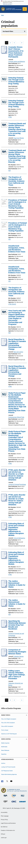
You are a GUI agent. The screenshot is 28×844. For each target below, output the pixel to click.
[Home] (14, 9)
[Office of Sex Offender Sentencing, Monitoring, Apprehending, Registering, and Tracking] (22, 802)
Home (2, 15)
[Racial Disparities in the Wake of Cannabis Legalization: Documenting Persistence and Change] (4, 345)
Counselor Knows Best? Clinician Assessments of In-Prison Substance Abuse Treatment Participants (16, 52)
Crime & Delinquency (19, 538)
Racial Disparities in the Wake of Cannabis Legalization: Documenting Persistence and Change (17, 344)
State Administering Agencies (9, 774)
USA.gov (3, 834)
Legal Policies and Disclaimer (8, 823)
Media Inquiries (5, 743)
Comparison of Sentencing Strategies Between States (17, 652)
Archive (3, 763)
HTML (10, 117)
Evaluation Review (19, 656)
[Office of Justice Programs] (3, 9)
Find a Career (4, 730)
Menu (25, 9)
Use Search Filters (8, 31)
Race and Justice (18, 352)
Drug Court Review (19, 138)
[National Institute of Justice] (22, 797)
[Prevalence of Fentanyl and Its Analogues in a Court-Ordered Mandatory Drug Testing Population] (4, 203)
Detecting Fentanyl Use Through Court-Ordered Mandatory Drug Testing (16, 81)
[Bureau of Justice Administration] (5, 797)
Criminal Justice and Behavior (16, 61)
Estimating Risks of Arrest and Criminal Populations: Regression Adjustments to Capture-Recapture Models (16, 529)
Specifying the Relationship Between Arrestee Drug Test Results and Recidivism (17, 625)
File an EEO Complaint (7, 726)
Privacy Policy (4, 819)
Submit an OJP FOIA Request (9, 733)
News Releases (5, 750)
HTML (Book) (12, 304)
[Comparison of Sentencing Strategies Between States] (4, 656)
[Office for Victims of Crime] (14, 803)
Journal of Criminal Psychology (17, 484)
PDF (9, 170)
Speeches (3, 754)
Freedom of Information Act (8, 830)
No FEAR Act (4, 826)
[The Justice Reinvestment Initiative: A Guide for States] (4, 587)
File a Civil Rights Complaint (8, 719)
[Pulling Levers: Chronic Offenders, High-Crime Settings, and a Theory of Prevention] (4, 677)
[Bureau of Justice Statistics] (14, 798)
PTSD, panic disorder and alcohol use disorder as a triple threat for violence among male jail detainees (16, 475)
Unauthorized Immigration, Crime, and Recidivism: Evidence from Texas (16, 249)
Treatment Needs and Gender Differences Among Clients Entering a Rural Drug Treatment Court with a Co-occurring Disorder (17, 129)
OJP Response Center (7, 770)
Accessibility (4, 812)
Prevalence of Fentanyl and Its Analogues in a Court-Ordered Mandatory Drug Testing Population (17, 204)
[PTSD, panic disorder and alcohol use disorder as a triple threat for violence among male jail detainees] (4, 476)
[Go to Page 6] (21, 42)
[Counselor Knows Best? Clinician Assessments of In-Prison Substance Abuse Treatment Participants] (4, 53)
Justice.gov (4, 837)
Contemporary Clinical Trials (16, 417)
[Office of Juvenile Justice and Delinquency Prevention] (5, 803)
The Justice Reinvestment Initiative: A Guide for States (16, 584)
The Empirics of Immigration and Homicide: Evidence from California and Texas (16, 181)
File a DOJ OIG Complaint (8, 722)
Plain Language (4, 816)
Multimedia (4, 746)
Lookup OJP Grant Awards (8, 767)
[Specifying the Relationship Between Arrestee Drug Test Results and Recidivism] (4, 627)
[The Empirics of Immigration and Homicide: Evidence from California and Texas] (4, 179)
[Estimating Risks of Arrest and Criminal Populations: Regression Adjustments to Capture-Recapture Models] (4, 529)
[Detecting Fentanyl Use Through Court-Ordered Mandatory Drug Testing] (4, 79)
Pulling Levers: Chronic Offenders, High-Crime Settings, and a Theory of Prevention (16, 675)
